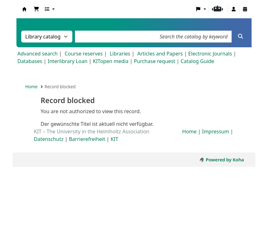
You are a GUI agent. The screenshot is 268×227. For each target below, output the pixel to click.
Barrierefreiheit (87, 139)
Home (31, 87)
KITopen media (111, 61)
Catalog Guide (197, 61)
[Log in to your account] (233, 9)
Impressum (215, 131)
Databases (29, 61)
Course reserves (83, 53)
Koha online (24, 9)
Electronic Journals (210, 53)
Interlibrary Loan (68, 61)
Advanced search (37, 53)
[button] (36, 9)
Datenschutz (49, 139)
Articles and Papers (160, 53)
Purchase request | (157, 61)
